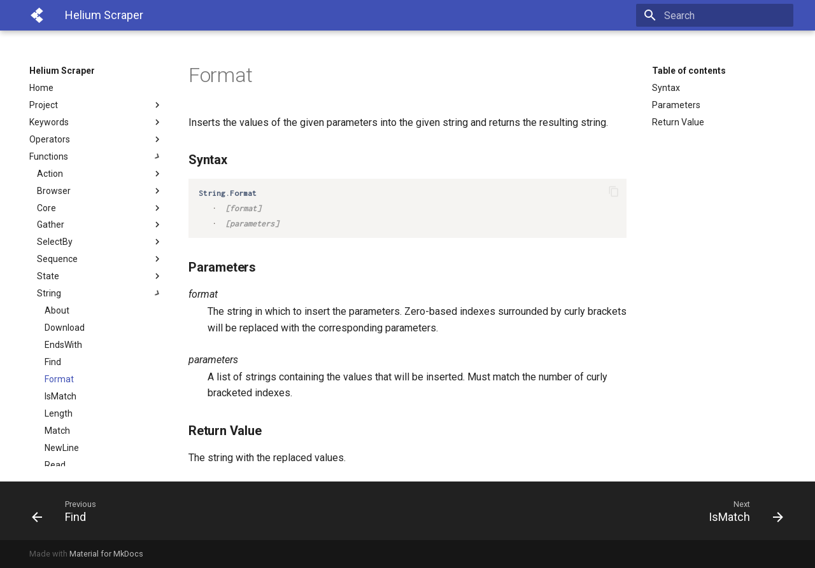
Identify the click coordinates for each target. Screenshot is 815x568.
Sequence (100, 259)
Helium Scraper (62, 71)
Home (41, 88)
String (100, 293)
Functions (96, 156)
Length (59, 413)
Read (55, 465)
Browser (100, 191)
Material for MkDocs (106, 553)
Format (59, 379)
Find (53, 362)
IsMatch (60, 396)
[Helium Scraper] (37, 15)
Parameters (676, 105)
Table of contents (689, 71)
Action (100, 173)
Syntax (666, 88)
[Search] (718, 15)
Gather (100, 224)
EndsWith (63, 345)
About (57, 310)
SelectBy (100, 241)
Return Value (678, 122)
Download (65, 327)
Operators (96, 139)
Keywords (96, 122)
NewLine (62, 448)
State (100, 276)
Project (96, 105)
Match (57, 431)
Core (100, 208)
